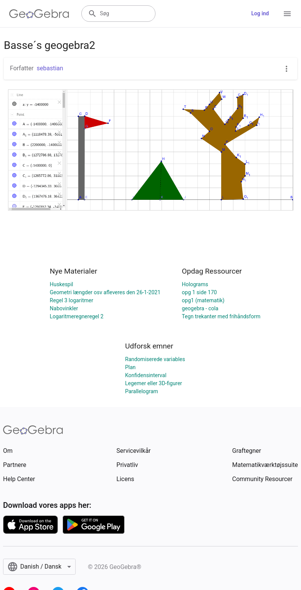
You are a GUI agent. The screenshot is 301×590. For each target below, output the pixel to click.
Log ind (260, 13)
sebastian (50, 68)
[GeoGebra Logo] (39, 13)
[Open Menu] (287, 13)
